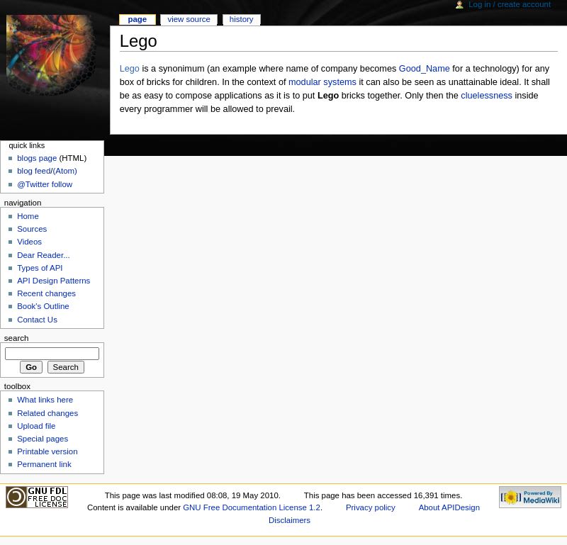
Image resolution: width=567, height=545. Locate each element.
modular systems (322, 82)
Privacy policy (370, 507)
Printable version (47, 451)
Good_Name (424, 69)
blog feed (33, 171)
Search (16, 338)
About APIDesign (449, 507)
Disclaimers (289, 520)
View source (188, 19)
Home (28, 216)
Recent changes (46, 293)
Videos (29, 241)
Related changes (47, 413)
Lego (130, 69)
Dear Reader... (43, 255)
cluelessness (486, 96)
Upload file (36, 426)
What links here (45, 399)
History (242, 19)
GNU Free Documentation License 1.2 (251, 507)
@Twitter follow (44, 184)
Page (137, 19)
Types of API (39, 268)
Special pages (42, 438)
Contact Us (37, 319)
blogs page (37, 158)
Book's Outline (43, 306)
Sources (32, 229)
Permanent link (44, 464)
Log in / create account (509, 4)
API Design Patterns (53, 280)
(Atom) (65, 171)
